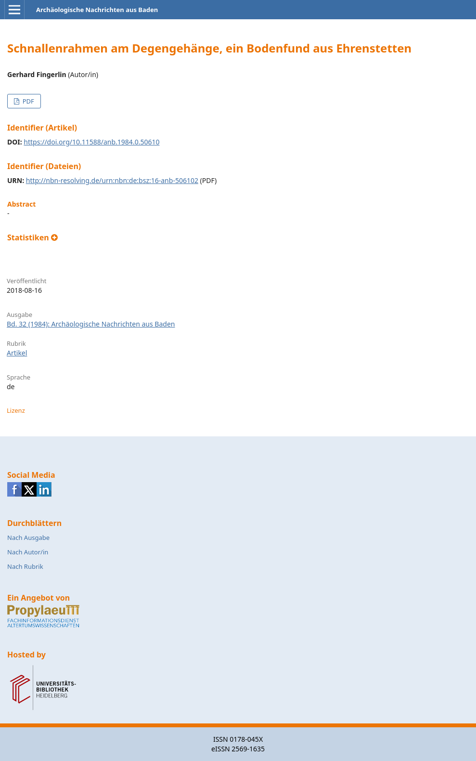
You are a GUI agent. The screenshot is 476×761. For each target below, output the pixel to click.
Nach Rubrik (25, 566)
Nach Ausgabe (28, 537)
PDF (27, 101)
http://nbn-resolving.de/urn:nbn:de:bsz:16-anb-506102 (112, 180)
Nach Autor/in (27, 552)
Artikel (17, 352)
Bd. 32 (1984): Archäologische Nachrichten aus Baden (91, 323)
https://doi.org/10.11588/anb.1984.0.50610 (91, 141)
